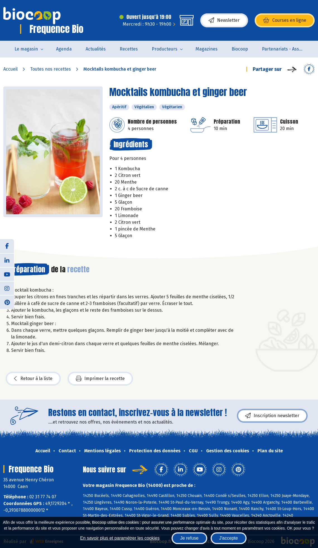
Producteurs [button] (164, 49)
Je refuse (189, 538)
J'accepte (228, 538)
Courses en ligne (284, 20)
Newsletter (224, 20)
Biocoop (240, 49)
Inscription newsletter (272, 416)
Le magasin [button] (26, 49)
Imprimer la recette (100, 378)
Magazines (207, 49)
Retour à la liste (33, 378)
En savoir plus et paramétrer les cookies (120, 538)
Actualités (96, 49)
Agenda (64, 49)
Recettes (129, 49)
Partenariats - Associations (286, 49)
